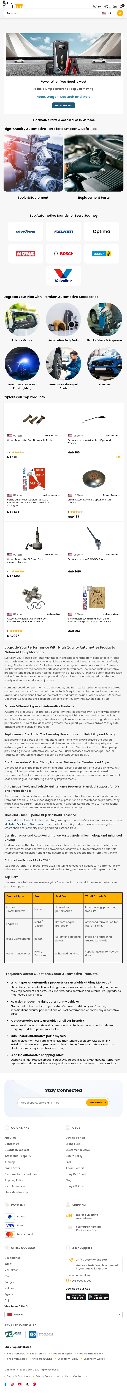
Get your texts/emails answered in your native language (97, 1267)
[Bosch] (63, 254)
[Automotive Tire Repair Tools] (63, 368)
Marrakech (11, 1270)
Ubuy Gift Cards (76, 1174)
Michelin (9, 824)
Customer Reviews (78, 1150)
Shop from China (42, 1359)
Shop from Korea (17, 1359)
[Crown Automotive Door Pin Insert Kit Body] (33, 419)
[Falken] (63, 231)
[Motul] (25, 254)
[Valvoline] (63, 276)
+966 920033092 (80, 1280)
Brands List (73, 1144)
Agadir (8, 1294)
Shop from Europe (94, 1359)
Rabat (8, 1264)
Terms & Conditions (18, 1376)
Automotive (53, 614)
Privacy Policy (44, 1376)
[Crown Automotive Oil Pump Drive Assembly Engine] (33, 538)
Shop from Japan (61, 1353)
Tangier (9, 1282)
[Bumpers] (104, 366)
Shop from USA (16, 1353)
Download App (75, 1138)
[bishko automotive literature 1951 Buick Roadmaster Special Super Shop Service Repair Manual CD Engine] (94, 598)
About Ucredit (75, 1168)
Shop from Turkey (68, 1359)
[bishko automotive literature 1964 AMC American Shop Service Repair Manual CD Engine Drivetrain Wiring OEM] (33, 479)
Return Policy (74, 1156)
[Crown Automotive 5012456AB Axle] (94, 538)
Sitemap (9, 1162)
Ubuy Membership (16, 1192)
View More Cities (16, 1306)
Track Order (12, 1168)
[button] (98, 6)
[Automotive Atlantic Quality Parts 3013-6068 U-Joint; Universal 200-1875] (33, 598)
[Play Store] (98, 1298)
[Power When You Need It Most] (63, 54)
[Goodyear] (25, 231)
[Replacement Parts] (94, 167)
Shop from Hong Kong (90, 1353)
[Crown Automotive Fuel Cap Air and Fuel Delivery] (94, 479)
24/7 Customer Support (91, 1259)
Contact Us (11, 1144)
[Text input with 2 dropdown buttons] (51, 13)
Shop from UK (38, 1353)
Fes (6, 1276)
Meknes (9, 1288)
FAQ (68, 1162)
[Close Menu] (4, 7)
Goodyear (36, 824)
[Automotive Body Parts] (63, 322)
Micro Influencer (14, 1186)
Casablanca (12, 1258)
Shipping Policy (14, 1180)
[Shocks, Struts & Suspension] (104, 322)
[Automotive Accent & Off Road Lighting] (22, 368)
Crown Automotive (51, 435)
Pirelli (20, 824)
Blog (69, 1180)
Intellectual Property (17, 1156)
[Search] (120, 13)
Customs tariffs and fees (20, 1174)
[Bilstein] (101, 254)
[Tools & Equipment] (33, 167)
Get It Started (63, 105)
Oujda (8, 1300)
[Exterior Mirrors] (22, 322)
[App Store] (76, 1298)
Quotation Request (16, 1150)
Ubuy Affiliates (75, 1186)
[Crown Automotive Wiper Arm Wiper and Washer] (94, 419)
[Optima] (101, 231)
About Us (10, 1138)
